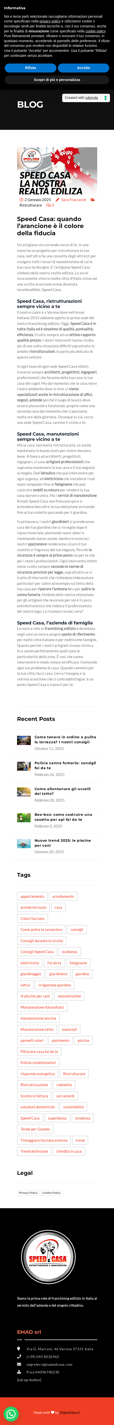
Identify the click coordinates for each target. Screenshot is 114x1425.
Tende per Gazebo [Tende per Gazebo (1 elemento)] (35, 1129)
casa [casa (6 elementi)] (58, 907)
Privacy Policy (28, 1192)
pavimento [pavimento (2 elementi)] (60, 1040)
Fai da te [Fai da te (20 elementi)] (54, 963)
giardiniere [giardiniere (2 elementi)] (58, 974)
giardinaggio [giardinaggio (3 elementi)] (31, 974)
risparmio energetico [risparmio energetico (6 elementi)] (38, 1073)
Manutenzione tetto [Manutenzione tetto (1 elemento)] (37, 1029)
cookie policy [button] (95, 31)
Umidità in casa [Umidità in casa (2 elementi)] (69, 1151)
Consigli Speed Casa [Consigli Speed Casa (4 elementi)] (37, 951)
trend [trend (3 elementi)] (80, 1140)
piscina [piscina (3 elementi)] (83, 1040)
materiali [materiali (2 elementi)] (69, 1029)
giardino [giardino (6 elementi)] (82, 974)
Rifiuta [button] (30, 68)
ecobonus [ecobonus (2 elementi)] (69, 951)
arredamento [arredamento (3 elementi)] (63, 896)
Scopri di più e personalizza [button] (57, 80)
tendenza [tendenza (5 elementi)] (82, 1118)
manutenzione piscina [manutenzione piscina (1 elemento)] (38, 1018)
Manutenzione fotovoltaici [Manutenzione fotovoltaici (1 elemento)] (42, 1007)
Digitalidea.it (70, 1412)
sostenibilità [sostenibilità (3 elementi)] (73, 1107)
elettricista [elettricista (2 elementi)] (30, 963)
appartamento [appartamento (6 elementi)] (32, 896)
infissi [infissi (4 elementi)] (25, 985)
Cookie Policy (51, 1192)
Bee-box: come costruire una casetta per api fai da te (63, 817)
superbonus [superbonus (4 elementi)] (57, 1118)
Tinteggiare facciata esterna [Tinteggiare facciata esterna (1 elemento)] (44, 1140)
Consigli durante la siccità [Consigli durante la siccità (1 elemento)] (42, 940)
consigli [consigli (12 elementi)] (77, 929)
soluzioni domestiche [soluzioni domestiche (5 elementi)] (38, 1107)
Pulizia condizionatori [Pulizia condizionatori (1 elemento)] (38, 1062)
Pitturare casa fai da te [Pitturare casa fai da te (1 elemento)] (39, 1051)
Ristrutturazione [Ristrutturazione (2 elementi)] (34, 1084)
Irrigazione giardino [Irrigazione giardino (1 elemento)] (55, 985)
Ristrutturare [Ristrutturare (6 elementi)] (74, 1073)
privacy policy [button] (50, 21)
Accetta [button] (83, 68)
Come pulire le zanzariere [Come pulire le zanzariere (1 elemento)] (41, 929)
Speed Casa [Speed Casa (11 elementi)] (30, 1118)
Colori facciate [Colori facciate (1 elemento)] (33, 918)
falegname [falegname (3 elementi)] (78, 963)
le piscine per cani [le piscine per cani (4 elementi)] (35, 996)
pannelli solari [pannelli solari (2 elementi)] (32, 1040)
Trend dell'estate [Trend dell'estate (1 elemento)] (34, 1151)
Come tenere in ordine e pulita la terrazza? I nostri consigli (65, 739)
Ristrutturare (31, 205)
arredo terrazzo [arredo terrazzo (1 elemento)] (33, 907)
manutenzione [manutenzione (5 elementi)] (69, 996)
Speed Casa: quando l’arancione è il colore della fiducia (50, 226)
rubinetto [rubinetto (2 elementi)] (64, 1084)
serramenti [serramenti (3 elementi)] (65, 1096)
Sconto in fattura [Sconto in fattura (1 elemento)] (34, 1096)
